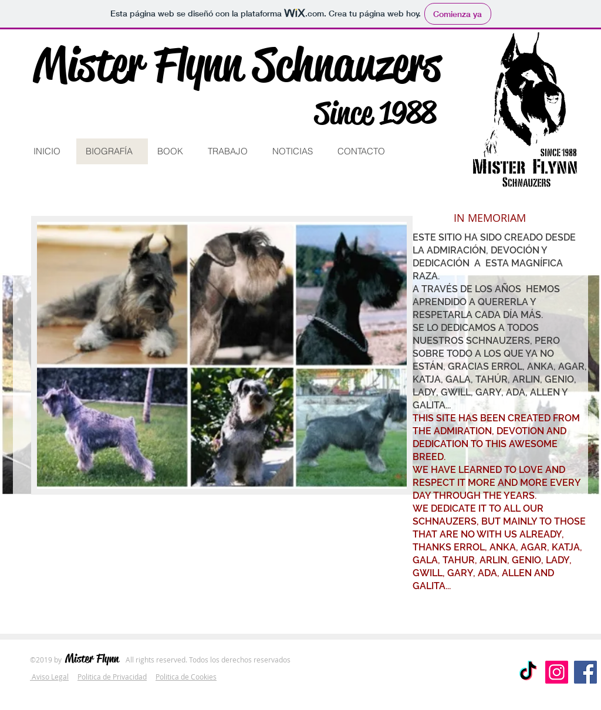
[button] (49, 676)
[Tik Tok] (527, 672)
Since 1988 (375, 113)
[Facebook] (585, 672)
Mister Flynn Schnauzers (237, 64)
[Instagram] (556, 672)
